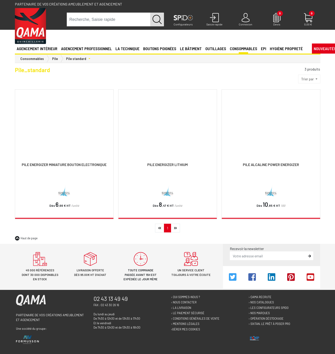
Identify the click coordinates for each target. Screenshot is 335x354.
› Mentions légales (185, 324)
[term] (108, 19)
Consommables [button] (243, 48)
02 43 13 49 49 (111, 298)
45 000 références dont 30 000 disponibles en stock (40, 274)
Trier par (307, 79)
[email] (268, 255)
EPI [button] (263, 48)
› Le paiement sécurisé (187, 313)
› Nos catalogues (261, 302)
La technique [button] (127, 48)
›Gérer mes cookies (185, 329)
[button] (306, 48)
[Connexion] (245, 19)
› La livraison (181, 308)
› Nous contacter (184, 302)
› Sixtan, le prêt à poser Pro (269, 324)
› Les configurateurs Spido (269, 308)
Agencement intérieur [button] (37, 48)
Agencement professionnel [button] (86, 48)
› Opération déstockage (266, 318)
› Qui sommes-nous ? (185, 297)
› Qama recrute (260, 297)
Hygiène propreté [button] (286, 48)
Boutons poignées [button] (159, 48)
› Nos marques (259, 313)
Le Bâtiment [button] (191, 48)
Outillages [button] (215, 48)
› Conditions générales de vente (195, 318)
